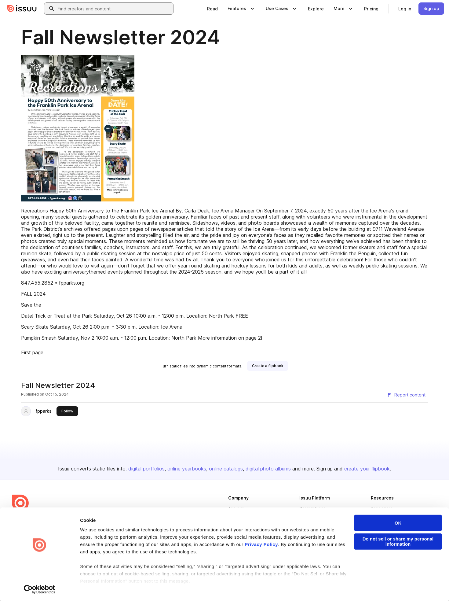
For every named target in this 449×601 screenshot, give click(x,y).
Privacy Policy (261, 544)
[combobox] (114, 8)
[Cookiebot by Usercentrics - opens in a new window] (39, 589)
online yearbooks (186, 469)
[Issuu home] (22, 8)
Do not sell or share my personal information (398, 541)
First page (32, 352)
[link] (212, 8)
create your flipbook (367, 469)
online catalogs (226, 469)
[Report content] (406, 395)
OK (398, 522)
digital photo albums (268, 469)
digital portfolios (146, 469)
